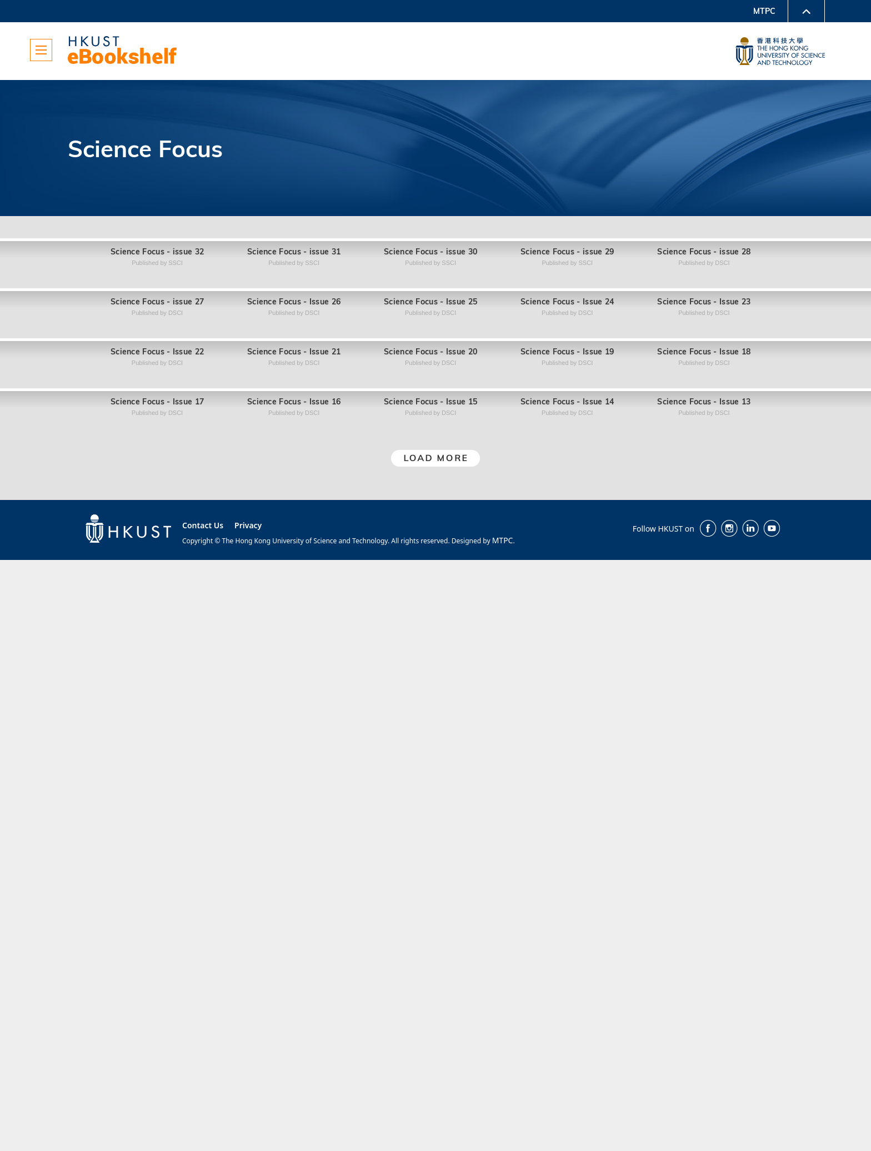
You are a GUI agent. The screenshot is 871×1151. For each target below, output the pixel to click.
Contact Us (202, 1116)
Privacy (248, 1116)
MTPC (764, 11)
